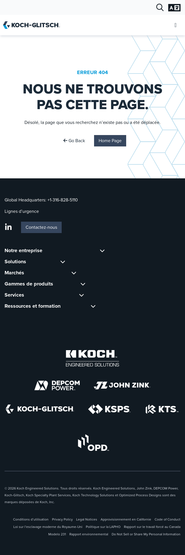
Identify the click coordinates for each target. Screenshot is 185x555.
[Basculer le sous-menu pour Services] (81, 295)
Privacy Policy (62, 519)
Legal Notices (86, 519)
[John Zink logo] (122, 385)
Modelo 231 (57, 534)
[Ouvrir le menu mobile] (175, 25)
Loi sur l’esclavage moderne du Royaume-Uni (47, 526)
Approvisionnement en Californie (126, 519)
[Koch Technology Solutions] (162, 409)
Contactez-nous (41, 227)
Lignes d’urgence (22, 211)
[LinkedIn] (8, 227)
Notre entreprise (23, 250)
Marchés (14, 272)
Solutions (15, 261)
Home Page (110, 140)
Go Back (74, 140)
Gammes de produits (29, 283)
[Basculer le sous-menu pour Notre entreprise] (102, 250)
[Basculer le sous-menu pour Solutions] (62, 262)
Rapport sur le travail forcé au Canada (152, 526)
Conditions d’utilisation (31, 519)
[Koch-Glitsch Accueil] (33, 25)
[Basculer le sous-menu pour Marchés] (73, 273)
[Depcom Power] (57, 385)
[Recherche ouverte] (160, 7)
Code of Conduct (167, 519)
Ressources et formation (33, 306)
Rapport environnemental (88, 534)
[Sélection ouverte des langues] (174, 7)
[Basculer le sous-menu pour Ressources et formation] (93, 306)
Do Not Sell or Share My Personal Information (146, 534)
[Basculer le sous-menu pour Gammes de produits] (83, 284)
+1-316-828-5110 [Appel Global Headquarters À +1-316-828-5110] (62, 200)
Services (14, 295)
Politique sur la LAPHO (103, 526)
